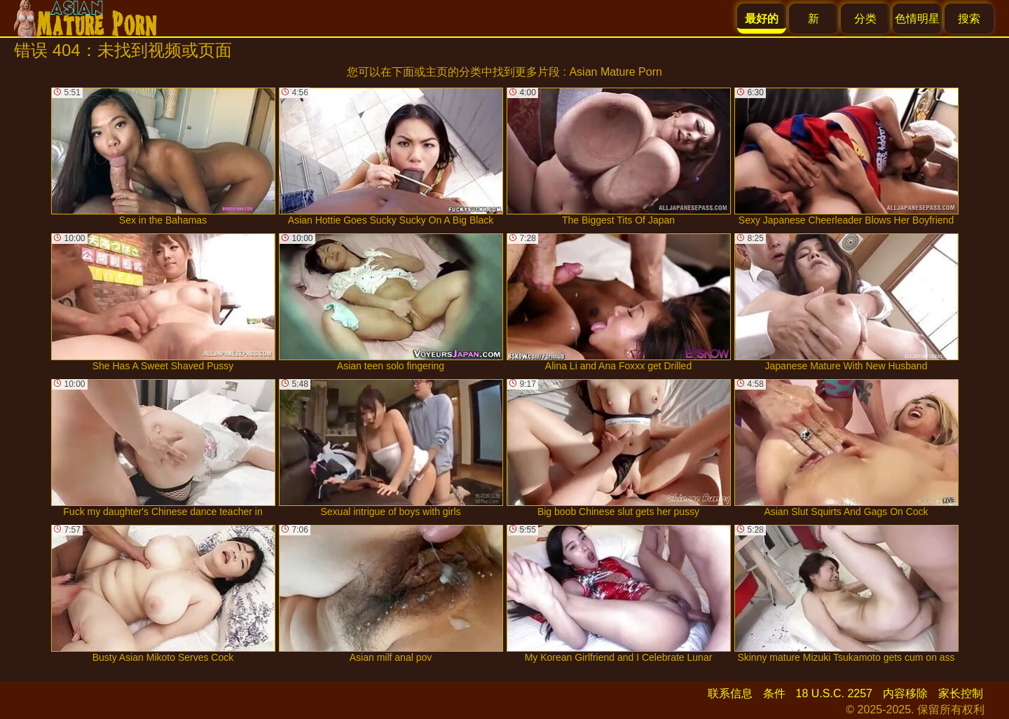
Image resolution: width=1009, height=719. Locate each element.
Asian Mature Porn (615, 72)
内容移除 (905, 693)
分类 (865, 19)
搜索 (969, 19)
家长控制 (960, 693)
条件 (774, 693)
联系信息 (730, 693)
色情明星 (917, 19)
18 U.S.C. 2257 (834, 693)
